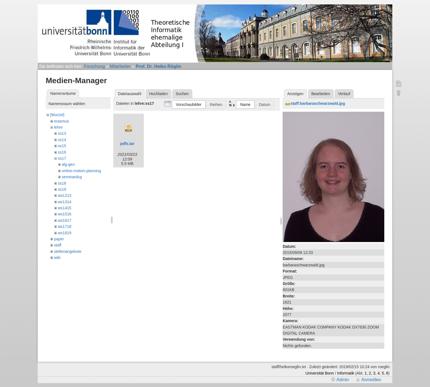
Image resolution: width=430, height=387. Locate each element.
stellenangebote (67, 251)
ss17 (62, 158)
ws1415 (64, 208)
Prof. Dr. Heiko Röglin (158, 66)
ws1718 (64, 226)
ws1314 (64, 202)
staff (57, 245)
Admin (343, 379)
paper (59, 239)
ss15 (62, 146)
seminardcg (72, 177)
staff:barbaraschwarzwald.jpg (317, 103)
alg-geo (68, 164)
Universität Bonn (319, 373)
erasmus (61, 121)
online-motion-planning (81, 171)
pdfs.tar (127, 143)
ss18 (62, 183)
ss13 (62, 133)
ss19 (62, 189)
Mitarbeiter (120, 66)
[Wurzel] (57, 115)
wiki (57, 257)
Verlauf (344, 93)
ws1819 (64, 233)
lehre (58, 127)
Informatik (345, 373)
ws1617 (64, 220)
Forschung (94, 66)
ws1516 (64, 214)
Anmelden (371, 379)
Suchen (182, 93)
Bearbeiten (320, 93)
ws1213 (64, 195)
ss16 (62, 152)
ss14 (62, 140)
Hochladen (158, 93)
